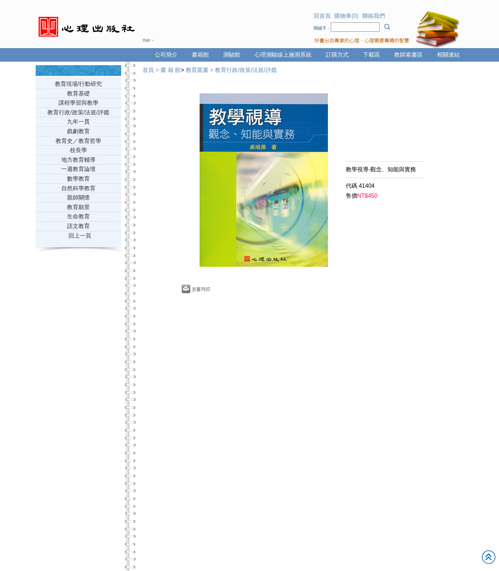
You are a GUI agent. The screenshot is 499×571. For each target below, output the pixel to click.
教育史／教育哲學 (78, 141)
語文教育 (78, 226)
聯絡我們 (373, 16)
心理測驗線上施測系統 (283, 55)
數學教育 (78, 179)
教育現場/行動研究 (78, 84)
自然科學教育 (78, 188)
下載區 (371, 55)
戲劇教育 (78, 131)
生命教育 (78, 216)
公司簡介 (166, 55)
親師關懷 (78, 197)
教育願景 (78, 207)
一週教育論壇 (78, 169)
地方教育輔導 (78, 160)
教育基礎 (78, 93)
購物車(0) (346, 16)
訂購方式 (337, 55)
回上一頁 (79, 236)
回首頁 (322, 16)
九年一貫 (78, 122)
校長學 (78, 150)
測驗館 (231, 55)
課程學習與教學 (78, 103)
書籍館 (200, 55)
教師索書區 (408, 55)
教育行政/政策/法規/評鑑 (78, 112)
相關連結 (448, 55)
